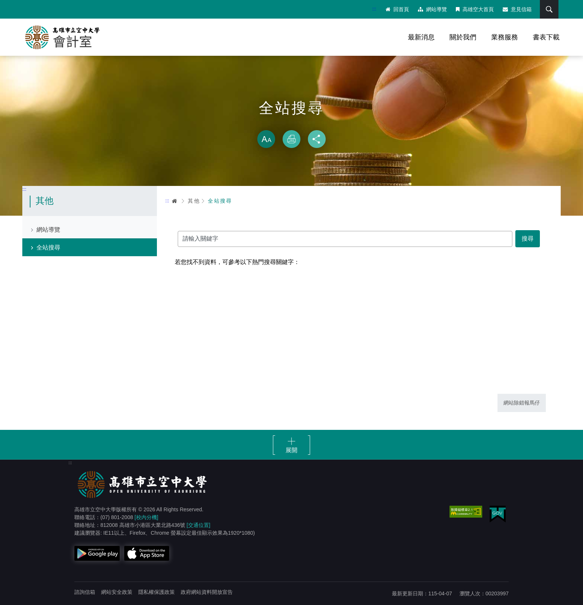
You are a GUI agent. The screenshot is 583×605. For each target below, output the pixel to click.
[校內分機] (146, 517)
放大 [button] (266, 139)
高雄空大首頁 (475, 9)
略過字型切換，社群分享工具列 (291, 122)
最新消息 (421, 37)
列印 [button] (291, 139)
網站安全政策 (116, 592)
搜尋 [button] (549, 9)
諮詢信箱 (84, 592)
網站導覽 (432, 9)
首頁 (175, 200)
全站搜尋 (48, 247)
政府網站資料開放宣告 (207, 592)
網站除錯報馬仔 (521, 403)
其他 (194, 200)
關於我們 (463, 37)
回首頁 (397, 9)
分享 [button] (317, 139)
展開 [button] (291, 450)
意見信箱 (517, 9)
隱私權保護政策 (156, 592)
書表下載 (546, 37)
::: (374, 9)
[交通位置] (198, 525)
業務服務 (504, 37)
